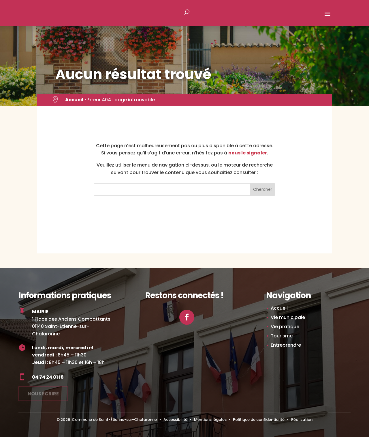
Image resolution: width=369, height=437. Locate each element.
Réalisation (301, 419)
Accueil (74, 99)
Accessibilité (175, 419)
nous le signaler (247, 153)
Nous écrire (43, 392)
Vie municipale (288, 317)
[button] (327, 18)
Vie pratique (285, 326)
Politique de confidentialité (259, 419)
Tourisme (282, 336)
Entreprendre (286, 345)
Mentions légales (210, 419)
